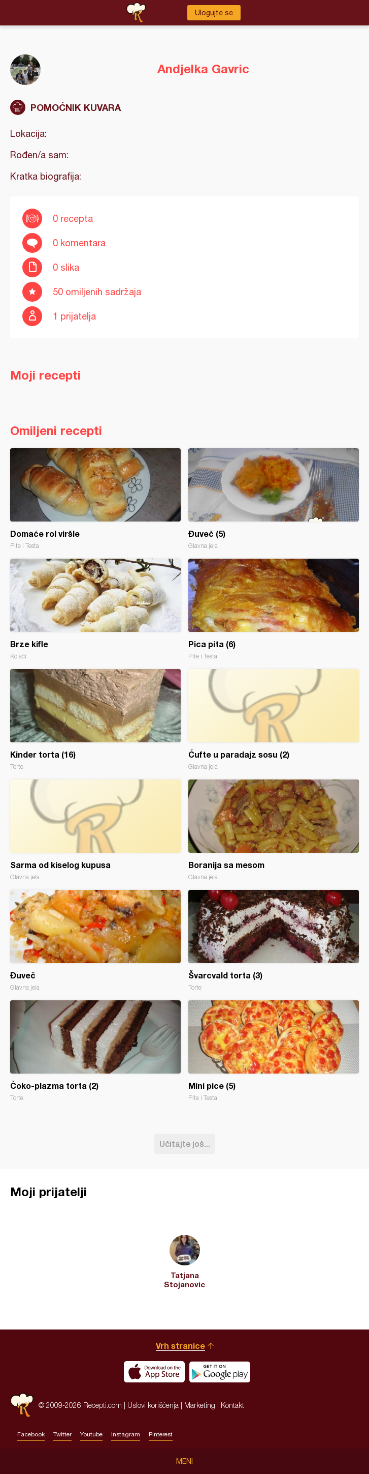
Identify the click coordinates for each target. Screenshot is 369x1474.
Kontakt (232, 1405)
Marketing (199, 1405)
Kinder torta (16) (95, 719)
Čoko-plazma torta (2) (95, 1051)
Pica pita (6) (273, 609)
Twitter (62, 1434)
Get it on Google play (219, 1371)
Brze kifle (95, 609)
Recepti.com (21, 1405)
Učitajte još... (184, 1143)
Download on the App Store (154, 1371)
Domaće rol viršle (95, 499)
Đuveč (95, 940)
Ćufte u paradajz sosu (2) (273, 719)
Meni (184, 1461)
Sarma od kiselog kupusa (95, 830)
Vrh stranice (180, 1345)
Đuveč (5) (273, 499)
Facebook (31, 1434)
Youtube (91, 1434)
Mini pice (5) (273, 1051)
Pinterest (161, 1434)
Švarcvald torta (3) (273, 940)
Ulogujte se (214, 13)
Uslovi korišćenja (153, 1405)
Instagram (125, 1434)
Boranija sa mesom (273, 830)
